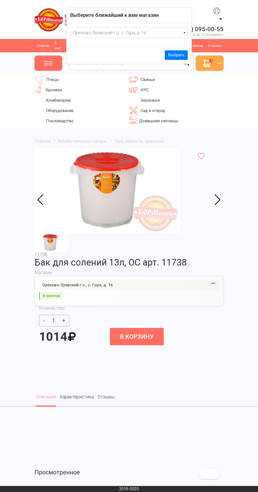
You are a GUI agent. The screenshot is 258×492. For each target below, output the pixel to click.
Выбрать (176, 55)
